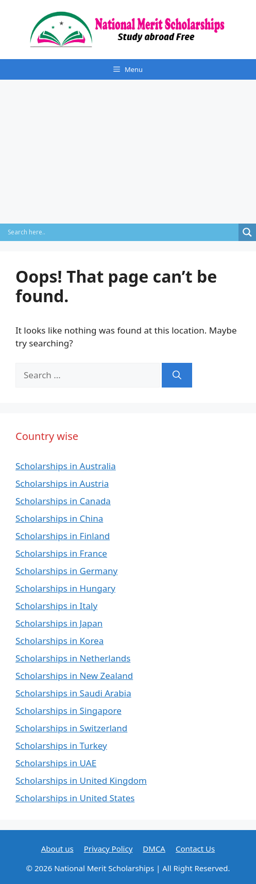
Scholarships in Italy (56, 606)
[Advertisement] (128, 152)
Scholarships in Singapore (68, 710)
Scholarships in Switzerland (71, 728)
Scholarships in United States (74, 798)
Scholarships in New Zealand (74, 676)
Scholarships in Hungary (65, 588)
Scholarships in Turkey (61, 745)
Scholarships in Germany (66, 571)
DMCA (154, 848)
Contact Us (195, 848)
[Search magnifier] (247, 232)
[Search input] (122, 232)
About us (57, 848)
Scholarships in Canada (63, 501)
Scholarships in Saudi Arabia (73, 693)
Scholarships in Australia (65, 466)
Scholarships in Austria (62, 483)
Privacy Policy (108, 848)
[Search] (177, 375)
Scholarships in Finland (62, 536)
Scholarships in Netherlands (72, 658)
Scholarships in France (61, 553)
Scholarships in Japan (59, 623)
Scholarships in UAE (55, 763)
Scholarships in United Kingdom (81, 780)
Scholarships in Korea (59, 641)
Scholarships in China (59, 518)
